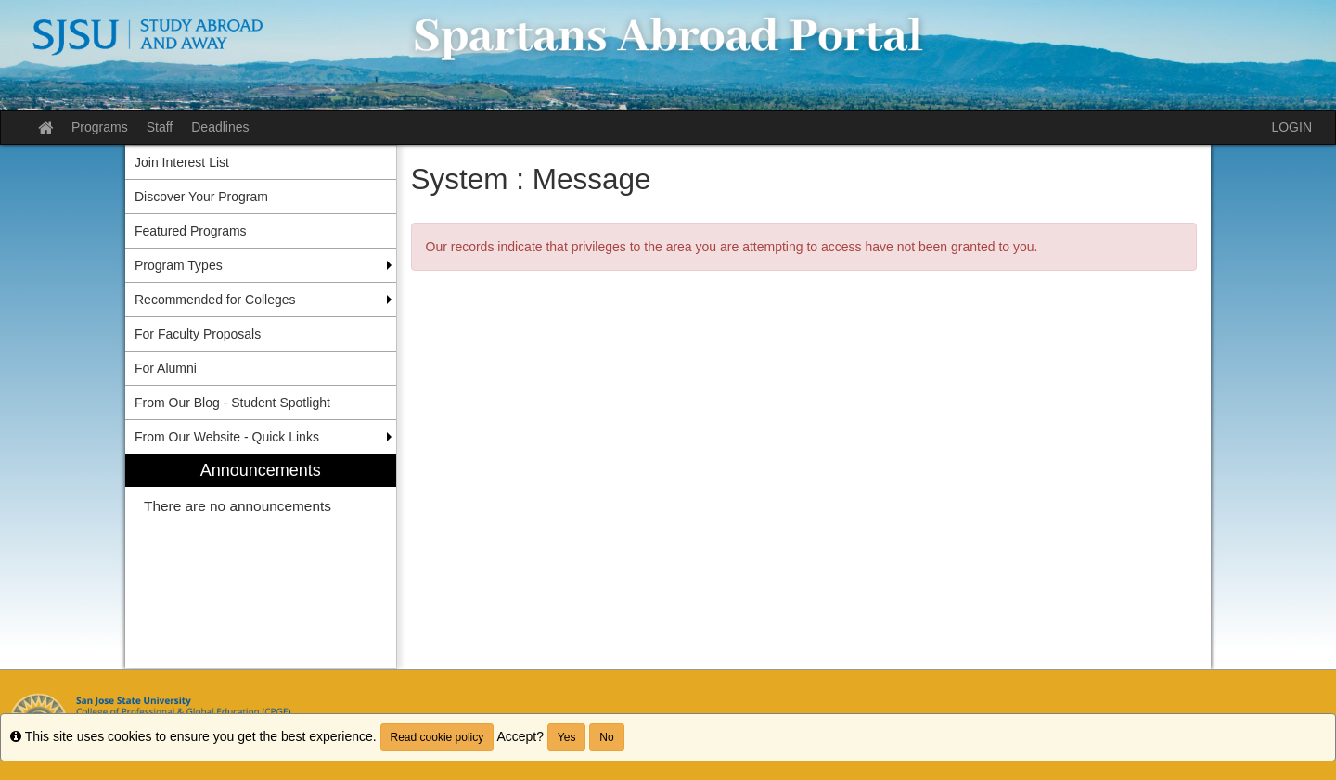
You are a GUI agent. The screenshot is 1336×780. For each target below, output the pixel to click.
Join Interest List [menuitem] (182, 162)
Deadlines (220, 127)
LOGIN (1291, 127)
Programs (99, 127)
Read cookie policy (437, 737)
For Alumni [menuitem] (166, 368)
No (606, 737)
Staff (160, 127)
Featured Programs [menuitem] (191, 231)
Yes (567, 737)
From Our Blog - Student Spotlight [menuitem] (232, 402)
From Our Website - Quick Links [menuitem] (227, 436)
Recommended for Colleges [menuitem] (215, 299)
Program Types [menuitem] (179, 265)
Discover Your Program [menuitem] (201, 196)
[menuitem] (260, 561)
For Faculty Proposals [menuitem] (198, 333)
